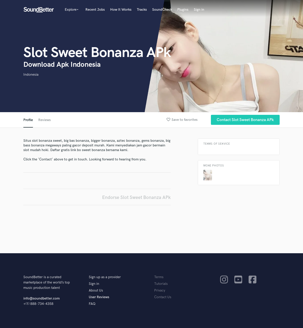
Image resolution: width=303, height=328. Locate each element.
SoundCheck (162, 10)
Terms (159, 277)
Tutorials (161, 284)
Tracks (142, 10)
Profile (28, 120)
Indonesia (30, 75)
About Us (96, 290)
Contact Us (162, 297)
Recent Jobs (95, 10)
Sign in (199, 10)
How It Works (120, 10)
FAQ (92, 304)
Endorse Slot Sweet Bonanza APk (136, 197)
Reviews (44, 120)
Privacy (159, 290)
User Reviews (99, 297)
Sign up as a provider (105, 277)
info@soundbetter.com (41, 298)
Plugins (182, 10)
